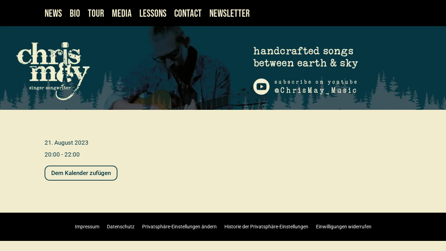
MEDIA (122, 15)
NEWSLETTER (229, 15)
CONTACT (188, 15)
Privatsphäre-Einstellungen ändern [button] (179, 226)
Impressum (87, 226)
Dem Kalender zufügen (81, 172)
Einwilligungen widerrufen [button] (343, 226)
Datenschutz (120, 226)
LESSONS (153, 15)
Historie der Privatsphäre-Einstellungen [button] (266, 226)
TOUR (96, 15)
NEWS (53, 15)
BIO (75, 15)
